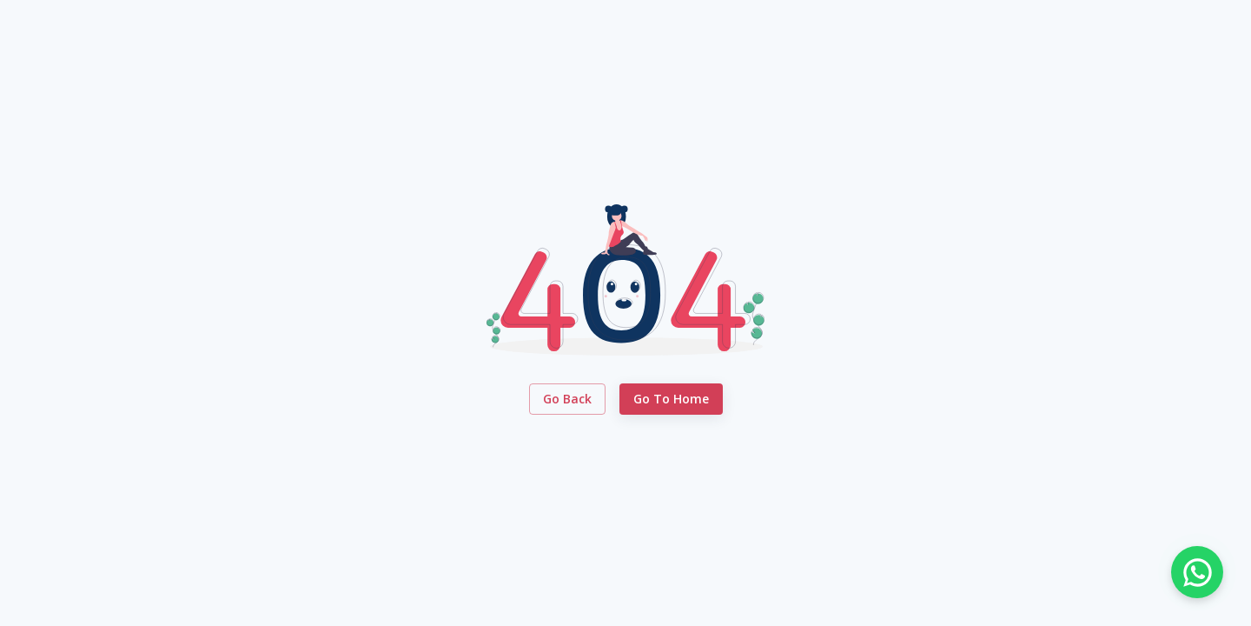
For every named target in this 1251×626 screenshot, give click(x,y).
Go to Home (671, 399)
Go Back (567, 399)
